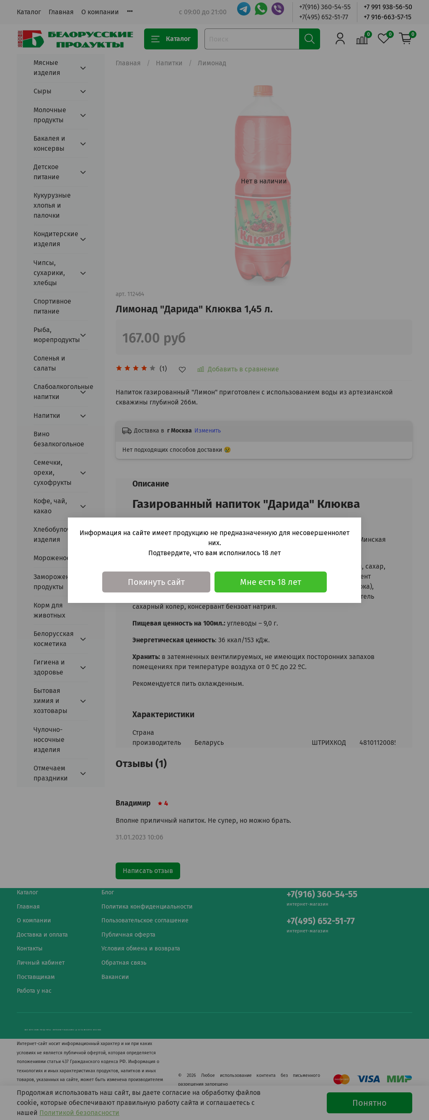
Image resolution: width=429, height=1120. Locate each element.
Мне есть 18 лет (270, 582)
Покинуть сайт (156, 582)
